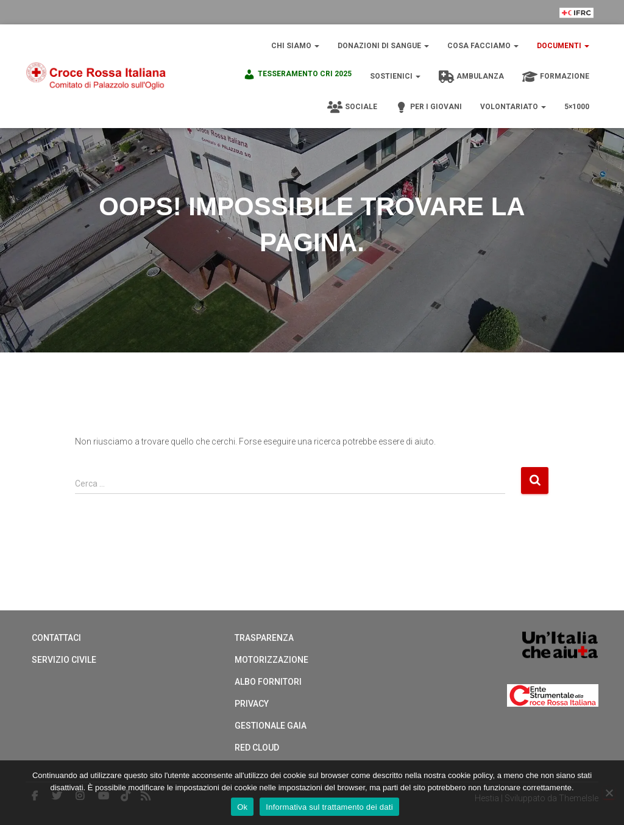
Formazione (555, 77)
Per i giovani (428, 107)
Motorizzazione (271, 660)
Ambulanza (471, 77)
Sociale (352, 107)
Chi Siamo (295, 45)
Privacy (252, 704)
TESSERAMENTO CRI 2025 (297, 74)
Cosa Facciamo (483, 45)
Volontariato (513, 106)
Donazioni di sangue (383, 45)
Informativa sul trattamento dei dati (329, 807)
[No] (609, 793)
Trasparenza (264, 638)
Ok (242, 807)
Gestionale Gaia (271, 725)
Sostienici (395, 76)
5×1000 (576, 106)
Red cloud (257, 747)
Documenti (563, 45)
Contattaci (56, 638)
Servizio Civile (64, 660)
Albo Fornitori (268, 682)
